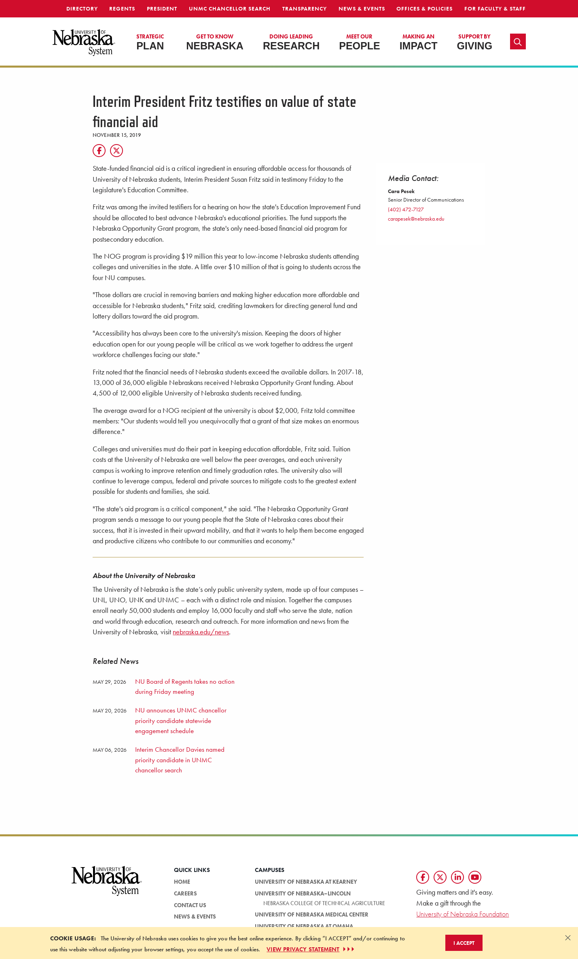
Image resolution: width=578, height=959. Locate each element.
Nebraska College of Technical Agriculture (324, 903)
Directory (82, 8)
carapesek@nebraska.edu (416, 218)
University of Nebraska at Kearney (306, 881)
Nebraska (214, 42)
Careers (185, 893)
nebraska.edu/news (201, 631)
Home (182, 881)
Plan (150, 42)
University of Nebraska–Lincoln (303, 893)
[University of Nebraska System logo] (107, 885)
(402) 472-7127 (406, 209)
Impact (419, 42)
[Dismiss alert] (568, 937)
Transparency (304, 8)
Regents (122, 8)
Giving (475, 42)
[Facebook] (99, 150)
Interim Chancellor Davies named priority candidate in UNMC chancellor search (179, 759)
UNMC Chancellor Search (230, 8)
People (359, 42)
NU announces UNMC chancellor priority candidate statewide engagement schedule (181, 720)
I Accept (463, 942)
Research (291, 42)
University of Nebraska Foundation (462, 914)
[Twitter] (116, 150)
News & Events (362, 8)
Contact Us (190, 905)
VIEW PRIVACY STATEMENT (311, 949)
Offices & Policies (424, 8)
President (162, 8)
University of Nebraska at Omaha (304, 926)
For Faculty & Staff (495, 8)
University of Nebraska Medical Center (311, 914)
